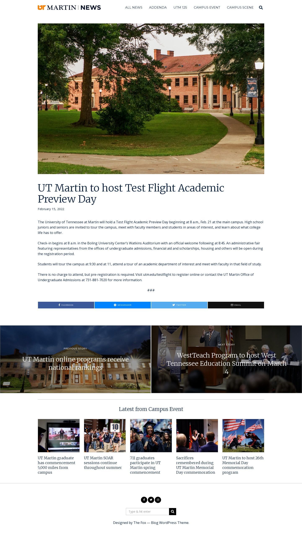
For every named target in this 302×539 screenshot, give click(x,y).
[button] (172, 511)
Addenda (158, 7)
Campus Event (207, 7)
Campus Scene (240, 7)
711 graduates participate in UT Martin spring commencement (145, 465)
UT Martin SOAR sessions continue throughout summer (103, 463)
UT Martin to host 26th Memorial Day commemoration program (243, 465)
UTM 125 (180, 7)
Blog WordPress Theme (170, 522)
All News (133, 7)
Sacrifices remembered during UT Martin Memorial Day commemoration (195, 465)
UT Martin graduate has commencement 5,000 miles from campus (56, 465)
